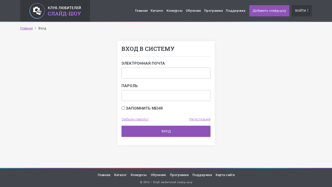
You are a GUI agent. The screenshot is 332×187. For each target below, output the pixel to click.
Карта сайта (225, 175)
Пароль (129, 86)
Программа (213, 11)
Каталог (157, 11)
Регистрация (200, 119)
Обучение (193, 11)
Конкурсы (175, 11)
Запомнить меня (142, 108)
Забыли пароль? (135, 119)
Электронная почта (143, 63)
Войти (301, 11)
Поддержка (235, 11)
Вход (166, 131)
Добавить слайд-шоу (269, 11)
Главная (141, 11)
